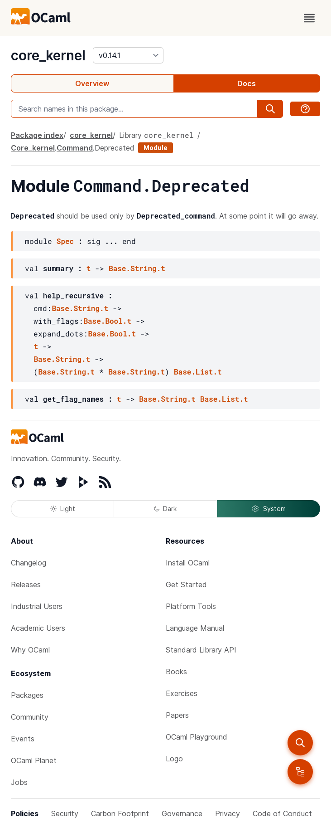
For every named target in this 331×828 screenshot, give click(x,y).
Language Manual (195, 628)
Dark (165, 508)
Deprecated (114, 147)
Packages (27, 695)
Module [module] (156, 147)
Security (64, 813)
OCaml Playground (196, 736)
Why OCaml (30, 649)
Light (62, 508)
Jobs (19, 782)
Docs (246, 83)
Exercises (181, 693)
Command (75, 147)
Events (22, 738)
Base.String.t (137, 268)
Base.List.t (198, 371)
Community (29, 716)
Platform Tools (191, 606)
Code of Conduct (282, 813)
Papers (177, 715)
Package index (37, 135)
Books (176, 671)
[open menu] (309, 18)
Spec (65, 241)
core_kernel (48, 55)
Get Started (186, 584)
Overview (92, 83)
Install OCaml (188, 562)
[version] (128, 55)
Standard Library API (201, 649)
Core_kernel (33, 147)
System (268, 509)
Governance (182, 813)
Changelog (28, 562)
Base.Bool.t (107, 321)
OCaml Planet (34, 760)
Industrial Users (36, 606)
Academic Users (38, 628)
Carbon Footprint (120, 813)
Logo (174, 758)
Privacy (227, 813)
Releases (26, 584)
